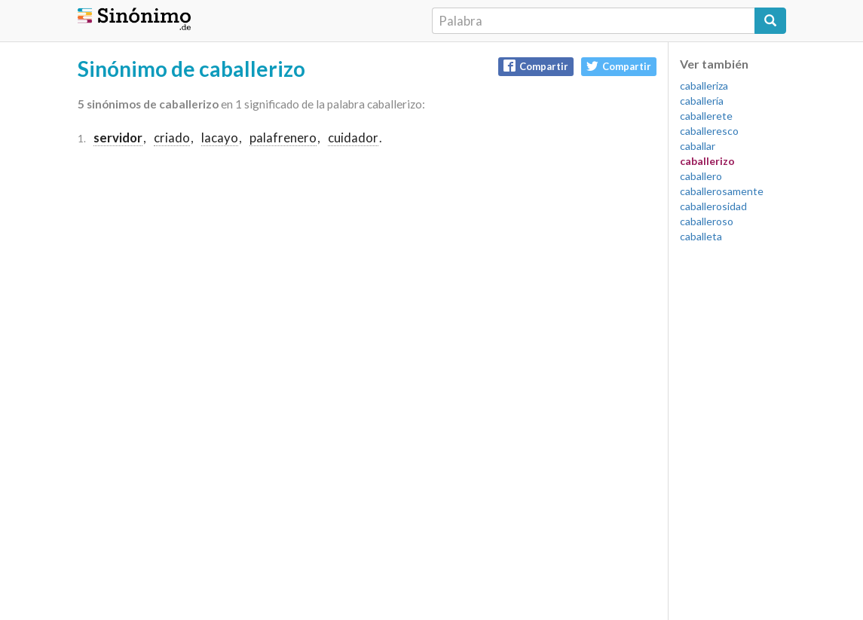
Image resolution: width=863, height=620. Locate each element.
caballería (702, 100)
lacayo (219, 137)
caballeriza (704, 85)
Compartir (535, 66)
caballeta (701, 236)
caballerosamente (722, 191)
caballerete (706, 115)
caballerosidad (713, 206)
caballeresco (709, 130)
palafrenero (283, 137)
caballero (701, 176)
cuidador (353, 137)
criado (172, 137)
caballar (697, 145)
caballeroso (706, 221)
